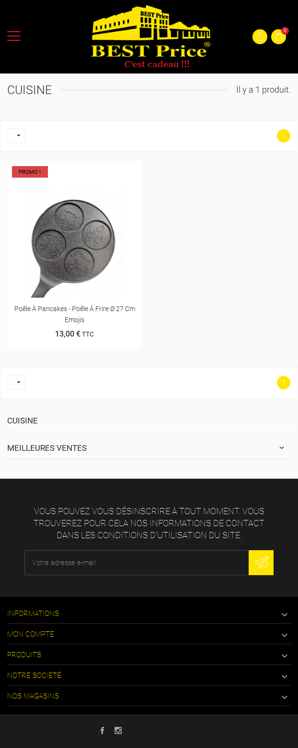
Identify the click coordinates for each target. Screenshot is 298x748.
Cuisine (22, 420)
